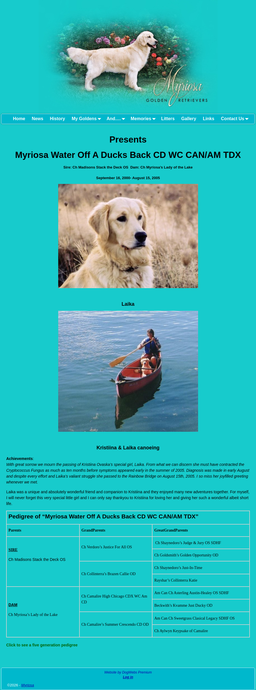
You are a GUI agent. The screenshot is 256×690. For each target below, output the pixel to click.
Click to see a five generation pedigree (41, 645)
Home (19, 118)
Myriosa (27, 685)
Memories (144, 119)
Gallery (188, 118)
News (37, 118)
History (57, 118)
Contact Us (236, 119)
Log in (128, 677)
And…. (117, 119)
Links (208, 118)
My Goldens (87, 119)
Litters (168, 118)
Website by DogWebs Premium (128, 672)
